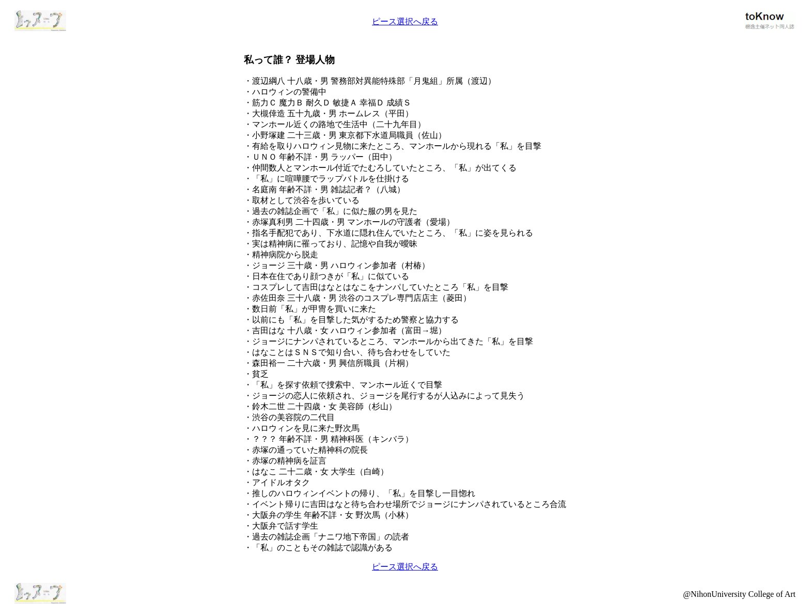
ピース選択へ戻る (405, 21)
